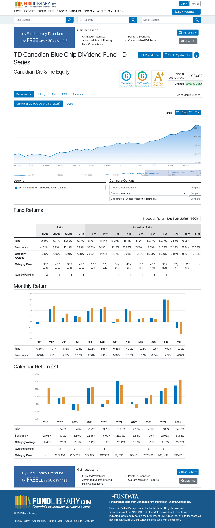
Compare (195, 187)
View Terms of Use (120, 512)
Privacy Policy (22, 520)
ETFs (51, 11)
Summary (77, 94)
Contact (89, 520)
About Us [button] (105, 11)
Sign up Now (187, 32)
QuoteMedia (155, 508)
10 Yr (197, 112)
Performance (23, 94)
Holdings (42, 94)
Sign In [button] (184, 3)
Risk (54, 94)
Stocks (62, 11)
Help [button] (119, 11)
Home (17, 11)
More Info (188, 41)
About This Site (73, 520)
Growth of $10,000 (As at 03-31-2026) (38, 103)
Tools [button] (89, 11)
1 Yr (177, 112)
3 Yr (184, 112)
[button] (70, 20)
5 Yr (191, 112)
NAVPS (70, 103)
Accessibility (39, 520)
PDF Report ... (149, 55)
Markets (75, 11)
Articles (29, 11)
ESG (64, 94)
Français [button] (195, 3)
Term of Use (55, 520)
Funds (42, 11)
